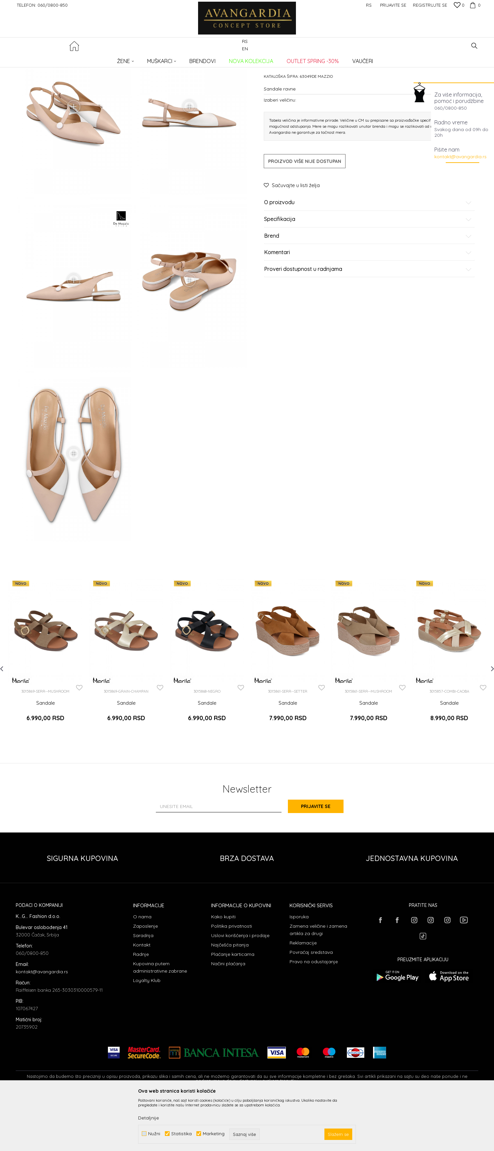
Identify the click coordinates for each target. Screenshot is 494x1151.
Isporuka (299, 971)
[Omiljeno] (459, 5)
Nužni (154, 1133)
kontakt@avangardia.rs (460, 157)
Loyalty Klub (147, 1034)
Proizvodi (86, 58)
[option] (45, 711)
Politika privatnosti (231, 980)
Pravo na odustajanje (314, 1016)
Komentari (368, 303)
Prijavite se (320, 860)
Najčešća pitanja (230, 999)
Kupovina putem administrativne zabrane (160, 1021)
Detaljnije (148, 1118)
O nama (142, 971)
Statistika (181, 1133)
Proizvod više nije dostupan (304, 212)
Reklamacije (303, 997)
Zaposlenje (145, 980)
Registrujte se (430, 5)
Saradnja (143, 989)
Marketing (214, 1133)
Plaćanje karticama (232, 1008)
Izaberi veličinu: (280, 151)
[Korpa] (474, 5)
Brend (368, 287)
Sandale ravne (132, 58)
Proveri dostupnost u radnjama (368, 320)
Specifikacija (368, 270)
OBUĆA (106, 58)
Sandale (45, 760)
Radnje (141, 1008)
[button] (474, 46)
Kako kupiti (223, 971)
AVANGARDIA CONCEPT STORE (44, 58)
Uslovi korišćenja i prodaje (240, 989)
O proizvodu (368, 253)
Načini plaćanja (228, 1018)
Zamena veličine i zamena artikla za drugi (318, 983)
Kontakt (141, 999)
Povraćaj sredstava (311, 1006)
